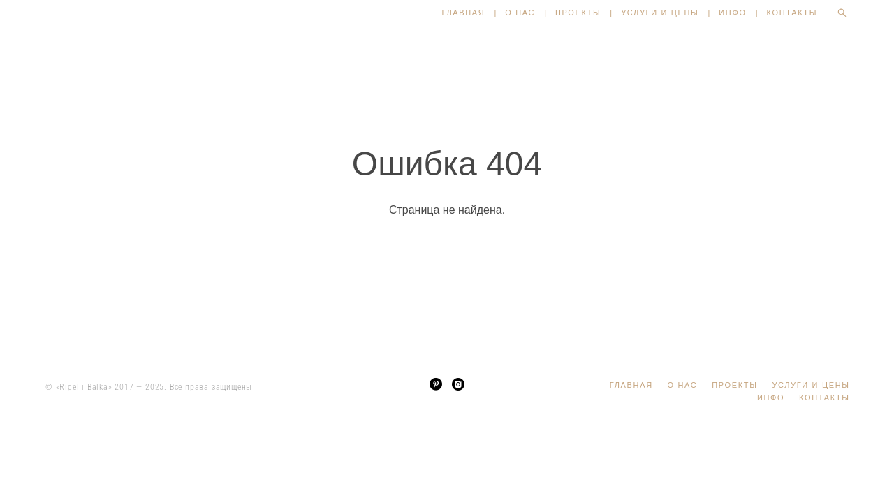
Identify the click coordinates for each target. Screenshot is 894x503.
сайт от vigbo (447, 470)
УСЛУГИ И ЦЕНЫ (659, 12)
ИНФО (732, 12)
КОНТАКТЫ (792, 12)
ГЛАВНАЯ (463, 12)
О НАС (520, 12)
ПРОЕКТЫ (578, 12)
